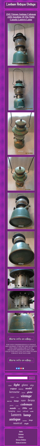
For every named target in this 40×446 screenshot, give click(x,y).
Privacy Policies (21, 440)
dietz (17, 397)
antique (14, 419)
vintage (26, 396)
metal (23, 392)
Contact (20, 437)
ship (32, 385)
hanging (12, 411)
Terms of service (21, 442)
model (28, 388)
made (31, 411)
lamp (27, 415)
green (11, 405)
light (17, 384)
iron (19, 408)
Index (21, 431)
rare (23, 400)
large (31, 420)
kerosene (14, 391)
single (26, 424)
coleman (26, 404)
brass (31, 400)
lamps (16, 401)
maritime (25, 420)
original (13, 389)
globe (30, 392)
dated (19, 411)
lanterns (21, 389)
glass (25, 384)
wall (30, 408)
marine (9, 401)
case (10, 385)
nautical (17, 423)
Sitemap (21, 434)
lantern (16, 415)
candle (17, 405)
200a (24, 408)
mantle (13, 408)
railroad (25, 411)
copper (12, 397)
